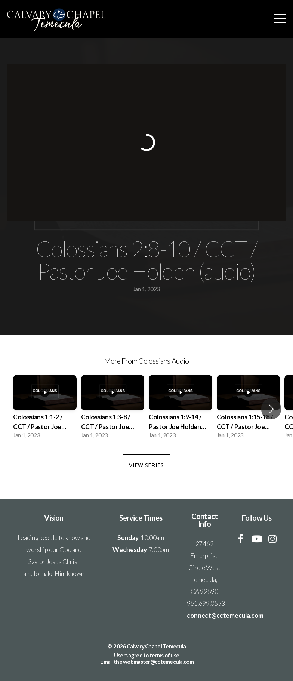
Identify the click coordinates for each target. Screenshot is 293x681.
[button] (271, 409)
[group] (45, 409)
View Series (146, 465)
